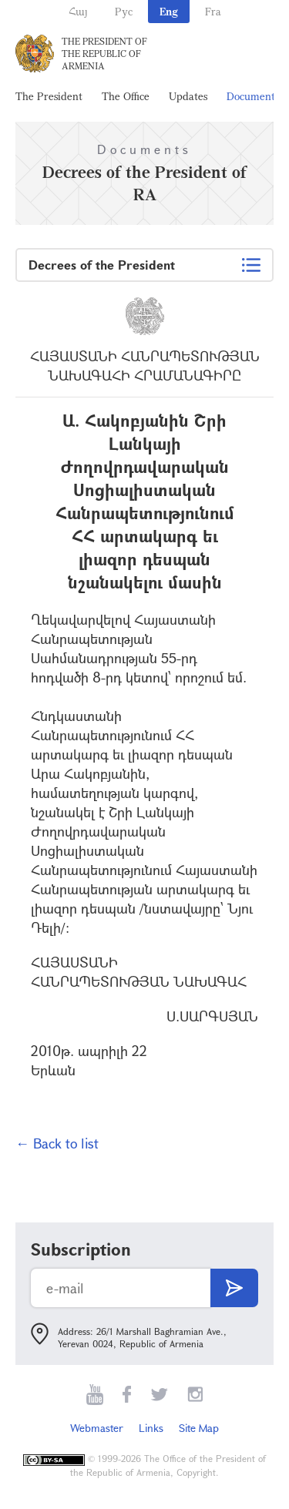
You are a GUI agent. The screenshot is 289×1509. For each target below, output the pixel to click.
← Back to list (57, 1143)
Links (151, 1427)
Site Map (199, 1427)
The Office (126, 96)
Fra (213, 11)
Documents (253, 96)
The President (48, 96)
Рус (124, 11)
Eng (169, 11)
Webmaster (96, 1427)
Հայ (78, 11)
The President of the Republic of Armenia (104, 53)
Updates (188, 96)
